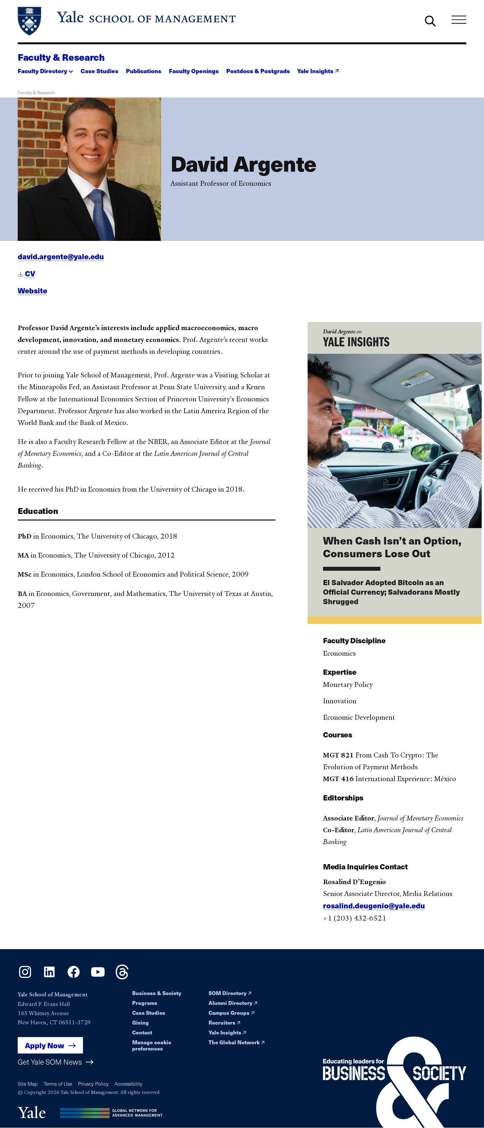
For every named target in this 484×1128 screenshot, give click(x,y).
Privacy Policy (93, 1083)
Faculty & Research (61, 57)
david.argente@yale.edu (61, 259)
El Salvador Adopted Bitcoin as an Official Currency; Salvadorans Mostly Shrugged (391, 595)
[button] (45, 69)
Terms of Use (58, 1083)
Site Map (28, 1083)
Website (32, 293)
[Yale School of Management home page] (127, 21)
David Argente (339, 335)
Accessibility (128, 1083)
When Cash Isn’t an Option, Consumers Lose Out (392, 550)
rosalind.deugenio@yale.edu (374, 909)
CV (30, 276)
